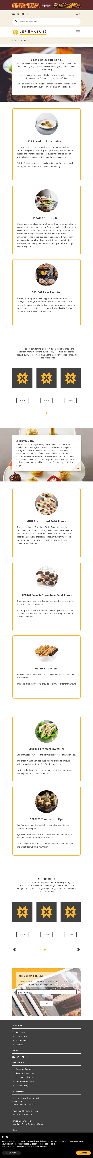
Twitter (23, 14)
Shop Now (20, 1032)
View (22, 400)
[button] (89, 1137)
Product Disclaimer (24, 1077)
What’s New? (22, 1036)
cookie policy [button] (50, 1144)
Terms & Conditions (25, 1081)
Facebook (28, 14)
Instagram (18, 14)
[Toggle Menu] (78, 31)
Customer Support (24, 1069)
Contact (19, 1044)
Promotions (21, 1040)
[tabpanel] (22, 387)
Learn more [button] (11, 1153)
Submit (46, 1003)
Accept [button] (83, 1153)
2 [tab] (48, 950)
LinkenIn (14, 14)
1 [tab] (47, 413)
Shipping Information (25, 1073)
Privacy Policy (22, 1085)
